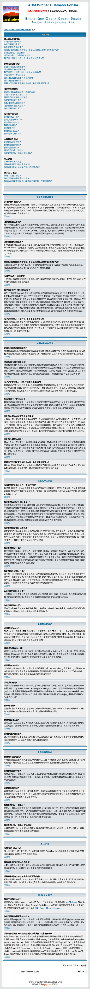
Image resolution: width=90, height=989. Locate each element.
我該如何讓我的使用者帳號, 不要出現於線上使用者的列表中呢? (31, 50)
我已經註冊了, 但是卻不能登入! (17, 55)
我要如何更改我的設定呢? (15, 67)
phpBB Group (72, 902)
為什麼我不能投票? (12, 108)
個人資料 (37, 22)
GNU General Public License (47, 908)
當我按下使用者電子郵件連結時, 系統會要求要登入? (26, 83)
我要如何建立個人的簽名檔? (16, 97)
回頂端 (7, 216)
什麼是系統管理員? (12, 142)
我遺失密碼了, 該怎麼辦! (14, 53)
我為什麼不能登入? (12, 41)
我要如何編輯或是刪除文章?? (17, 94)
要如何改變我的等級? (13, 80)
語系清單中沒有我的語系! (15, 75)
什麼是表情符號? (11, 122)
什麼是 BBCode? (11, 117)
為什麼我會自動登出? (13, 47)
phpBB (39, 982)
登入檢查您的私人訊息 (55, 22)
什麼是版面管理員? (12, 145)
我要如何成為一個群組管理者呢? (18, 153)
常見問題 (30, 19)
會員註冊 (76, 19)
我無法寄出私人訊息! (13, 161)
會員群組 (63, 19)
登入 (71, 22)
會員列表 (51, 19)
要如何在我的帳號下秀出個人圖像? (19, 78)
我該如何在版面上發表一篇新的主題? (20, 92)
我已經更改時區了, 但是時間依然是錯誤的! (22, 72)
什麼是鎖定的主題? (12, 133)
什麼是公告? (9, 128)
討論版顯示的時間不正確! (15, 69)
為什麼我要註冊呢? (12, 44)
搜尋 (41, 19)
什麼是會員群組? (11, 147)
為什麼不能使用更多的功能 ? (16, 178)
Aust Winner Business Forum (53, 5)
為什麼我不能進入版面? (14, 106)
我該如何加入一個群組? (14, 150)
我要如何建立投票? (12, 100)
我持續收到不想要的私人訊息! (17, 164)
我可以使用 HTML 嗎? (13, 120)
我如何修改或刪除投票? (14, 103)
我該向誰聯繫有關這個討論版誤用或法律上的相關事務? (28, 181)
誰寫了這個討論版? (12, 175)
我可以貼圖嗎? (10, 125)
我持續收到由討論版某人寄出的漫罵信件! (22, 167)
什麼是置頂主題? (11, 131)
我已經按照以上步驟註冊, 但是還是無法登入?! (24, 58)
